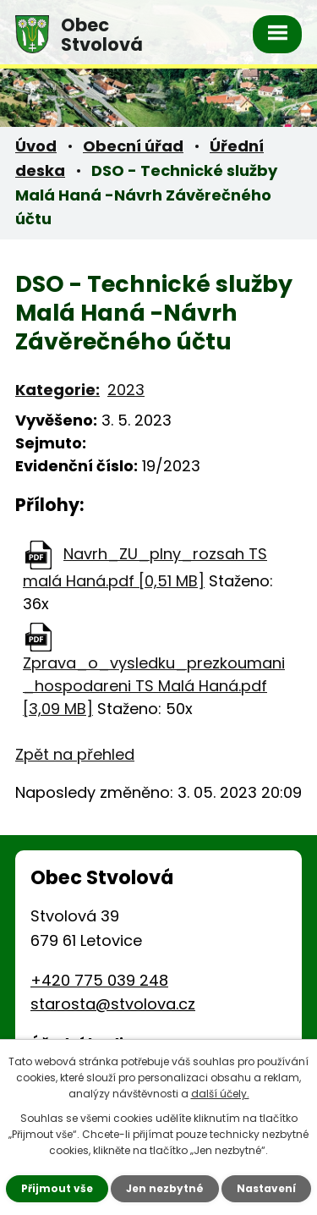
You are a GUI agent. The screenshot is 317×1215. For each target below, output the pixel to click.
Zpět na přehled (68, 706)
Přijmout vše (69, 1189)
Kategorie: (52, 365)
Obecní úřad (125, 146)
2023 (115, 365)
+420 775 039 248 (92, 933)
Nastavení (255, 1189)
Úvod (34, 146)
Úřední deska (245, 146)
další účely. (192, 1093)
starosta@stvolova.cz (102, 957)
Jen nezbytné (165, 1189)
